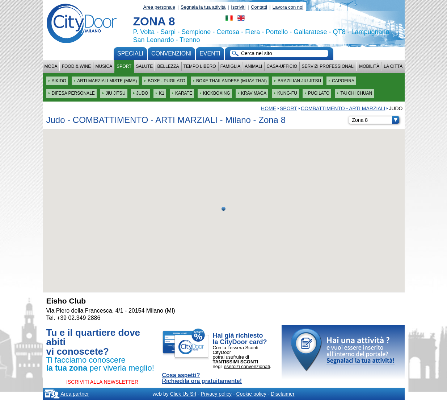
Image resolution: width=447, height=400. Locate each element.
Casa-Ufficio (281, 66)
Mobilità (369, 66)
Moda (51, 66)
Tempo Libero (200, 66)
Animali (253, 66)
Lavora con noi (288, 7)
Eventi (209, 53)
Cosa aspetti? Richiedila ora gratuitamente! (202, 378)
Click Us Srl (183, 394)
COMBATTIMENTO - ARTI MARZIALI (343, 108)
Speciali (130, 53)
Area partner (67, 394)
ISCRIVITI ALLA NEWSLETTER (102, 381)
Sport (124, 66)
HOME (268, 108)
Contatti (259, 7)
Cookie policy (251, 394)
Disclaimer (282, 394)
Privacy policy (216, 394)
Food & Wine (76, 66)
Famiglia (230, 66)
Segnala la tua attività (203, 7)
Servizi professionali (327, 66)
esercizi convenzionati (247, 366)
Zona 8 (375, 120)
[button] (223, 209)
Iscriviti (238, 7)
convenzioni (171, 53)
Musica (104, 66)
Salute (144, 66)
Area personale (159, 7)
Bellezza (168, 66)
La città (393, 66)
